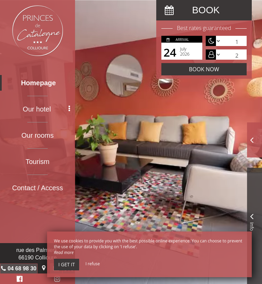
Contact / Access (37, 188)
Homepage (38, 83)
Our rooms (37, 135)
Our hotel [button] (46, 109)
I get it (66, 264)
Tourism (37, 161)
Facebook (18, 279)
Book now (204, 69)
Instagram (56, 279)
